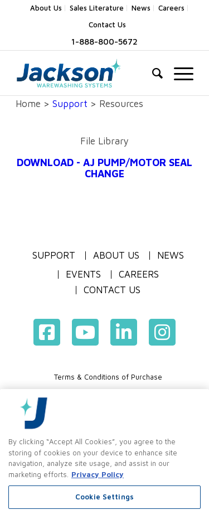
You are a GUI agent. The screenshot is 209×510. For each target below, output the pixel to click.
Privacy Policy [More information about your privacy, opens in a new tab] (97, 489)
